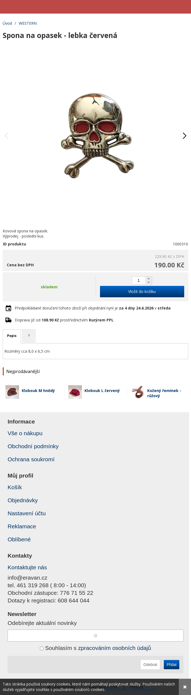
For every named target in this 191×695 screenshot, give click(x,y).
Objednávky (23, 500)
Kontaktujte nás (27, 567)
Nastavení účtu (27, 513)
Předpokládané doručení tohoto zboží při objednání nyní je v (93, 308)
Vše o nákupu (25, 433)
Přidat (172, 664)
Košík (15, 487)
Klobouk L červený (102, 390)
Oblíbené (19, 539)
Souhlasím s (95, 648)
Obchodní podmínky (33, 446)
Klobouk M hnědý (38, 390)
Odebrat (150, 664)
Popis (12, 335)
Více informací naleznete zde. (131, 689)
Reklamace (22, 526)
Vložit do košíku (142, 291)
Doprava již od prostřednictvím (64, 320)
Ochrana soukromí (31, 459)
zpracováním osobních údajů (114, 648)
